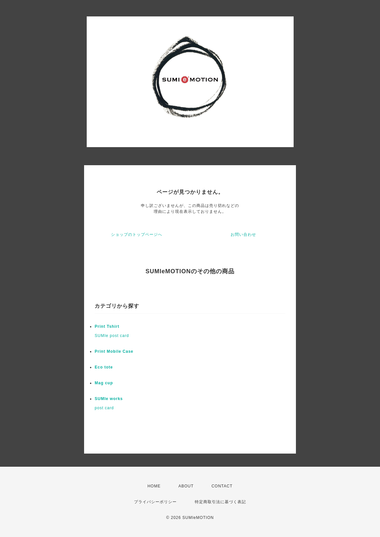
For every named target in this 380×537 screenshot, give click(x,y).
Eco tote (104, 367)
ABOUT (185, 486)
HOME (154, 486)
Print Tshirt (107, 326)
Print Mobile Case (114, 351)
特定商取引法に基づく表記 (220, 502)
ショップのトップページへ (136, 234)
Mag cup (104, 383)
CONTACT (222, 486)
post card (104, 408)
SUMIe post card (112, 335)
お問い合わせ (243, 234)
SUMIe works (109, 398)
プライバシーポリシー (155, 502)
